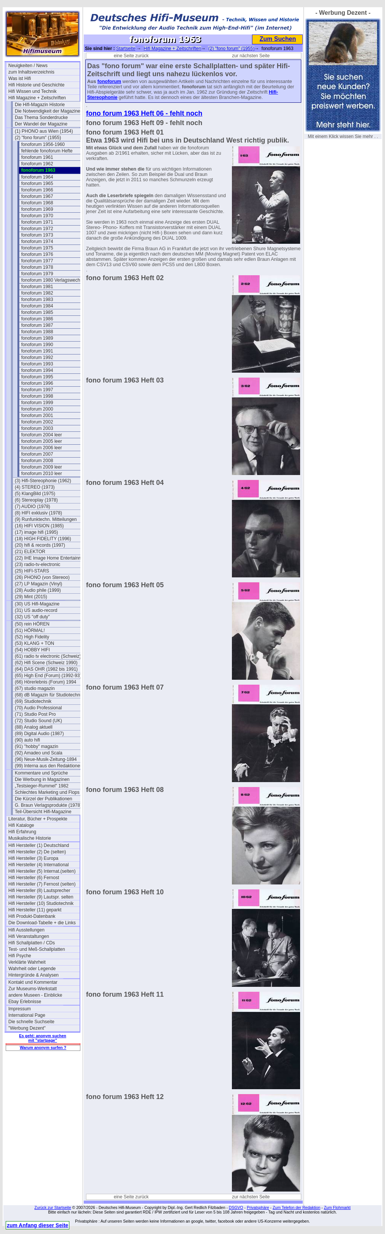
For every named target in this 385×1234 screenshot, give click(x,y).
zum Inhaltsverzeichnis (31, 72)
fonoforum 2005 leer (41, 441)
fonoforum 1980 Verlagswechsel (53, 280)
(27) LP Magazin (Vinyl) (38, 583)
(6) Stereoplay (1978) (36, 500)
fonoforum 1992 (37, 357)
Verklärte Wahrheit (26, 962)
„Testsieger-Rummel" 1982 (42, 786)
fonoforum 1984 (37, 306)
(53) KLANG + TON (34, 643)
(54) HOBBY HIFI (32, 649)
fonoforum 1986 (37, 318)
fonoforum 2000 (37, 409)
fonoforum (109, 81)
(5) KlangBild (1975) (35, 493)
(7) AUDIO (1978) (32, 506)
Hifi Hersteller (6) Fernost (33, 877)
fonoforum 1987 (37, 325)
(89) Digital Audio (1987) (39, 733)
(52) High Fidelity (32, 637)
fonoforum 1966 (37, 190)
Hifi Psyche (19, 955)
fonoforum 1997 (37, 389)
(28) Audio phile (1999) (38, 590)
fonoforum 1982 (37, 293)
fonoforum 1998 (37, 396)
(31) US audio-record (36, 610)
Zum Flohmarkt (337, 1207)
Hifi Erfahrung (22, 831)
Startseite (125, 48)
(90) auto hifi (27, 740)
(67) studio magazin (35, 688)
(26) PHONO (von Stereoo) (42, 577)
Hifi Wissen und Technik (32, 91)
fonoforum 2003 (37, 428)
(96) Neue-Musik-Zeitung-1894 (46, 759)
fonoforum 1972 (37, 228)
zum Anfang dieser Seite (37, 1225)
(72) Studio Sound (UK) (38, 720)
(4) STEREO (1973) (35, 487)
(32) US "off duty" (32, 616)
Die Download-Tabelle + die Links (42, 922)
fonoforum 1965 (37, 183)
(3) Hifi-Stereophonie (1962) (43, 480)
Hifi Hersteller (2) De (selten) (37, 852)
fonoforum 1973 (37, 235)
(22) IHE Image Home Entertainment (50, 558)
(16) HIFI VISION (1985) (39, 525)
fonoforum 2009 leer (41, 467)
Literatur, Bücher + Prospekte (37, 819)
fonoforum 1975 (37, 248)
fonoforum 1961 (37, 157)
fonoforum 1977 (37, 260)
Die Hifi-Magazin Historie (40, 104)
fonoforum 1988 (37, 331)
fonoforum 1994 (37, 370)
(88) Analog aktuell (33, 727)
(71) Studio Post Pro (35, 714)
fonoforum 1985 (37, 312)
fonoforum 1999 (37, 402)
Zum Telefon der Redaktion (296, 1207)
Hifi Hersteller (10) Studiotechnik (41, 903)
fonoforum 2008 (37, 460)
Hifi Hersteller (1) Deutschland (38, 845)
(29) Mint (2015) (31, 596)
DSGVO (236, 1207)
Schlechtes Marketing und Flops (47, 792)
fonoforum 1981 (37, 286)
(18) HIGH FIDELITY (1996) (43, 538)
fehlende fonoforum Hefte (46, 151)
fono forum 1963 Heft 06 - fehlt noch (144, 113)
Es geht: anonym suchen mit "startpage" (42, 1038)
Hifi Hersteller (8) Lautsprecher (39, 890)
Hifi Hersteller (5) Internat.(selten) (41, 871)
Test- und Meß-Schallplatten (36, 949)
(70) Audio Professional (38, 707)
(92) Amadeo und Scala (38, 753)
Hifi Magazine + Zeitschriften (37, 97)
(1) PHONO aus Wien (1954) (44, 131)
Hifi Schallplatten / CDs (31, 942)
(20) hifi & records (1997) (40, 545)
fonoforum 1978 (37, 267)
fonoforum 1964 (37, 177)
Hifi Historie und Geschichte (36, 85)
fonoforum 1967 (37, 196)
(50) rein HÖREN (32, 624)
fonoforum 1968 (37, 202)
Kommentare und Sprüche (41, 773)
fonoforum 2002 (37, 422)
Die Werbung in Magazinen (42, 779)
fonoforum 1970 (37, 215)
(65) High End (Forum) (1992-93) (48, 675)
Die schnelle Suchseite (31, 1021)
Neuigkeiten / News (27, 65)
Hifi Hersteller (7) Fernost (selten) (41, 884)
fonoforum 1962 (37, 163)
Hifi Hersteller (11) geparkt (34, 910)
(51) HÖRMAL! (30, 630)
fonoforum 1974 (37, 241)
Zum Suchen (278, 39)
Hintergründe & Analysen (33, 975)
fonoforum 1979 (37, 273)
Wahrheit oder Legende (32, 968)
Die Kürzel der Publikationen (43, 798)
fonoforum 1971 (37, 222)
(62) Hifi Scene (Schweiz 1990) (46, 662)
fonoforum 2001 (37, 415)
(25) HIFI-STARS (32, 571)
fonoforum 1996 (37, 383)
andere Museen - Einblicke (35, 995)
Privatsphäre (258, 1207)
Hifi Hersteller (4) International (38, 864)
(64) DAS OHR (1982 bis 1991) (46, 669)
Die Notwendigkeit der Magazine (47, 111)
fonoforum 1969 (37, 209)
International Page (26, 1015)
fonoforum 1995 (37, 376)
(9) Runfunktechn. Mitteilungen (46, 519)
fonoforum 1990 (37, 344)
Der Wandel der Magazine (41, 124)
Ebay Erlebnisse (24, 1001)
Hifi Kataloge (21, 825)
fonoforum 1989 (37, 338)
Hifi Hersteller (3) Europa (33, 858)
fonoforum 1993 (37, 364)
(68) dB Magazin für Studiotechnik (49, 695)
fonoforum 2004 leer (41, 434)
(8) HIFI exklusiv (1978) (38, 513)
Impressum (19, 1008)
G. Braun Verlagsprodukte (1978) (48, 805)
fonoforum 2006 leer (41, 447)
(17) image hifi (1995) (36, 532)
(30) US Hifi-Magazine (37, 604)
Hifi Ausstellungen (26, 930)
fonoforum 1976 (37, 254)
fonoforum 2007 (37, 454)
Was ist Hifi (19, 78)
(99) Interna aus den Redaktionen (49, 765)
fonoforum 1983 (37, 299)
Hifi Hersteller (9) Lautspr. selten (40, 897)
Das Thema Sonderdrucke (41, 117)
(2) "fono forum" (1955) (38, 137)
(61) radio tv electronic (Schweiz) (48, 656)
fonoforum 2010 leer (41, 473)
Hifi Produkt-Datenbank (31, 916)
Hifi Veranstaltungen (28, 936)
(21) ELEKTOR (30, 551)
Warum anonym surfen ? (43, 1047)
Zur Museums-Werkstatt (32, 988)
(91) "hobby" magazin (36, 746)
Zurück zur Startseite (52, 1207)
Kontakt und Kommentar (32, 982)
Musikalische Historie (29, 838)
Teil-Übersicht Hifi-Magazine (43, 811)
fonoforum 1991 (37, 351)
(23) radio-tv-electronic (37, 564)
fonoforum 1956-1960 (43, 144)
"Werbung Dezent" (26, 1028)
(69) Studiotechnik (33, 701)
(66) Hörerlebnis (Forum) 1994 (45, 682)
